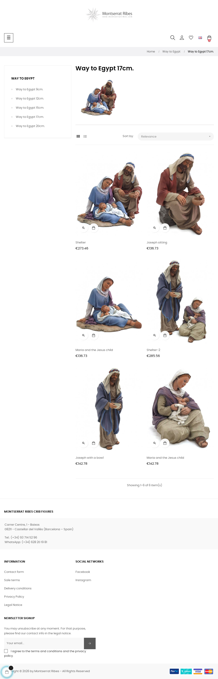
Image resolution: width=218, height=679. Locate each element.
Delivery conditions (18, 588)
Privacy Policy (14, 596)
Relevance (177, 136)
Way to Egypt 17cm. (30, 117)
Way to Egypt (23, 78)
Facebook (82, 572)
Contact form (14, 572)
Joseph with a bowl (89, 457)
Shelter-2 (153, 350)
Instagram (83, 580)
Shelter (80, 242)
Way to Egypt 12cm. (30, 98)
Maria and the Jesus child (94, 350)
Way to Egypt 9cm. (29, 89)
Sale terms (12, 580)
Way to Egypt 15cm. (30, 107)
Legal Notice (13, 605)
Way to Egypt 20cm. (30, 126)
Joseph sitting (157, 242)
